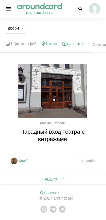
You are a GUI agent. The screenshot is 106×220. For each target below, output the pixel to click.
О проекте (49, 193)
